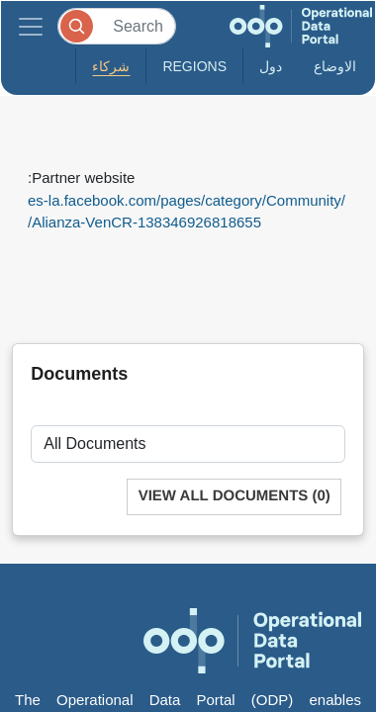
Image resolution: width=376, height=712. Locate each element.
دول (270, 66)
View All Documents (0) (234, 496)
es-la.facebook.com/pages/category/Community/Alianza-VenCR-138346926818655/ (186, 211)
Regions (194, 66)
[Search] (116, 26)
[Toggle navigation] (30, 26)
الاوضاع (335, 66)
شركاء (111, 66)
